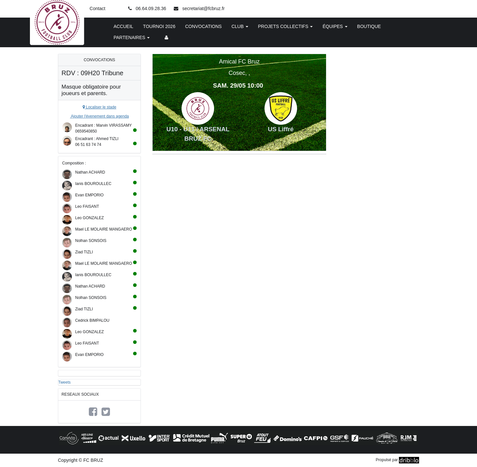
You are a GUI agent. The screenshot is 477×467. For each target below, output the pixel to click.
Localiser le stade (99, 107)
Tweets (64, 382)
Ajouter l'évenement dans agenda (99, 116)
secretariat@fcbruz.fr (203, 8)
